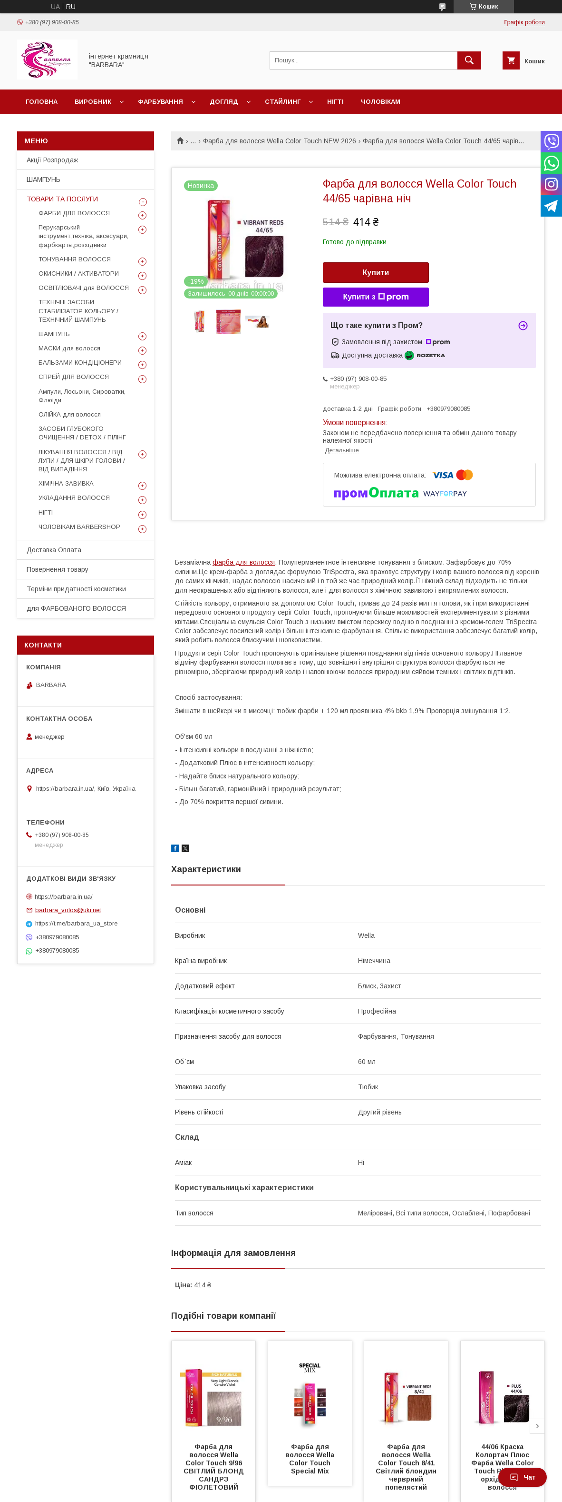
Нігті (335, 101)
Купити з (375, 297)
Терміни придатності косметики (76, 589)
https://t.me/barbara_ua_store (76, 923)
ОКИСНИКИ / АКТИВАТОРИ (79, 273)
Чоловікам (380, 101)
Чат (522, 1477)
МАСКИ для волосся (69, 348)
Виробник (93, 101)
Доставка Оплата (54, 550)
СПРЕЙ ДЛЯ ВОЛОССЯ (74, 376)
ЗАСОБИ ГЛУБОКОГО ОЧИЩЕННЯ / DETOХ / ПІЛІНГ (82, 433)
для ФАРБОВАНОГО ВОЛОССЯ (76, 608)
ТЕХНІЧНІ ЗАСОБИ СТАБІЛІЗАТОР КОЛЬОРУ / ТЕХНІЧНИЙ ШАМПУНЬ (78, 310)
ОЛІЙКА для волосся (70, 414)
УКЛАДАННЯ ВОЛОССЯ (74, 497)
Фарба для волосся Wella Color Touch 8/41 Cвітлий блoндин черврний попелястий (407, 1467)
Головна (42, 101)
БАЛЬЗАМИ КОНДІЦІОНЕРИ (80, 362)
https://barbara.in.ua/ (64, 896)
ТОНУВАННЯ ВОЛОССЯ (75, 259)
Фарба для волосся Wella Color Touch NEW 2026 (279, 141)
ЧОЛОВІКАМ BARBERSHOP (79, 526)
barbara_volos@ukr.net (68, 910)
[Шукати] (469, 60)
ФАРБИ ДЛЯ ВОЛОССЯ (74, 213)
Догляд (224, 101)
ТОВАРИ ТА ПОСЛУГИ (62, 199)
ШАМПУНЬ (43, 179)
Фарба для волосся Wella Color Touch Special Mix (310, 1459)
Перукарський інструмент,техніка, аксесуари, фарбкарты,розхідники (83, 236)
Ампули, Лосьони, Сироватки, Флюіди (82, 396)
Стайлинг (282, 101)
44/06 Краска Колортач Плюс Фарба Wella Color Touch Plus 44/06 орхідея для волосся (503, 1467)
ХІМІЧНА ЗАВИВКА (66, 483)
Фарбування (160, 101)
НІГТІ (46, 512)
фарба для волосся (244, 562)
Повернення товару (57, 569)
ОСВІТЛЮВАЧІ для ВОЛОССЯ (84, 287)
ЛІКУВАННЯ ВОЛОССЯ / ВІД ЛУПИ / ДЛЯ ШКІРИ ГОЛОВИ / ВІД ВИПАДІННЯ (82, 460)
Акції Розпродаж (52, 160)
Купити (376, 273)
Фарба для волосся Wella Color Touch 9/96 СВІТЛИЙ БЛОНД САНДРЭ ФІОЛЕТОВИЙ (215, 1467)
